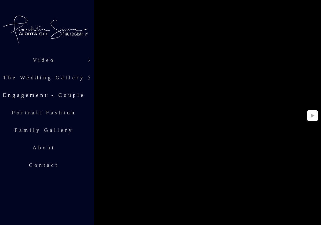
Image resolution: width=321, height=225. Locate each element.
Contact (44, 165)
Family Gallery (43, 130)
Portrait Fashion (44, 113)
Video (44, 60)
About (44, 148)
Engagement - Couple (44, 95)
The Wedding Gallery (44, 78)
